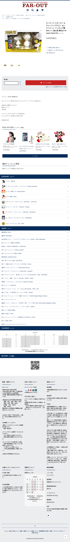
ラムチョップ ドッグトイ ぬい (42, 144)
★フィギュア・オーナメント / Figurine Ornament (35, 15)
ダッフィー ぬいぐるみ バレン (59, 144)
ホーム (3, 15)
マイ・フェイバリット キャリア (26, 146)
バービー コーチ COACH (8, 144)
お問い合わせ (35, 532)
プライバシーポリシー (58, 531)
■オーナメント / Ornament (11, 18)
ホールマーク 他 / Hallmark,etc (24, 18)
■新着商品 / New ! (9, 16)
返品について (49, 86)
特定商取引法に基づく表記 (60, 86)
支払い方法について (14, 531)
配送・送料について (25, 531)
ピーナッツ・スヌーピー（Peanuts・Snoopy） (15, 15)
